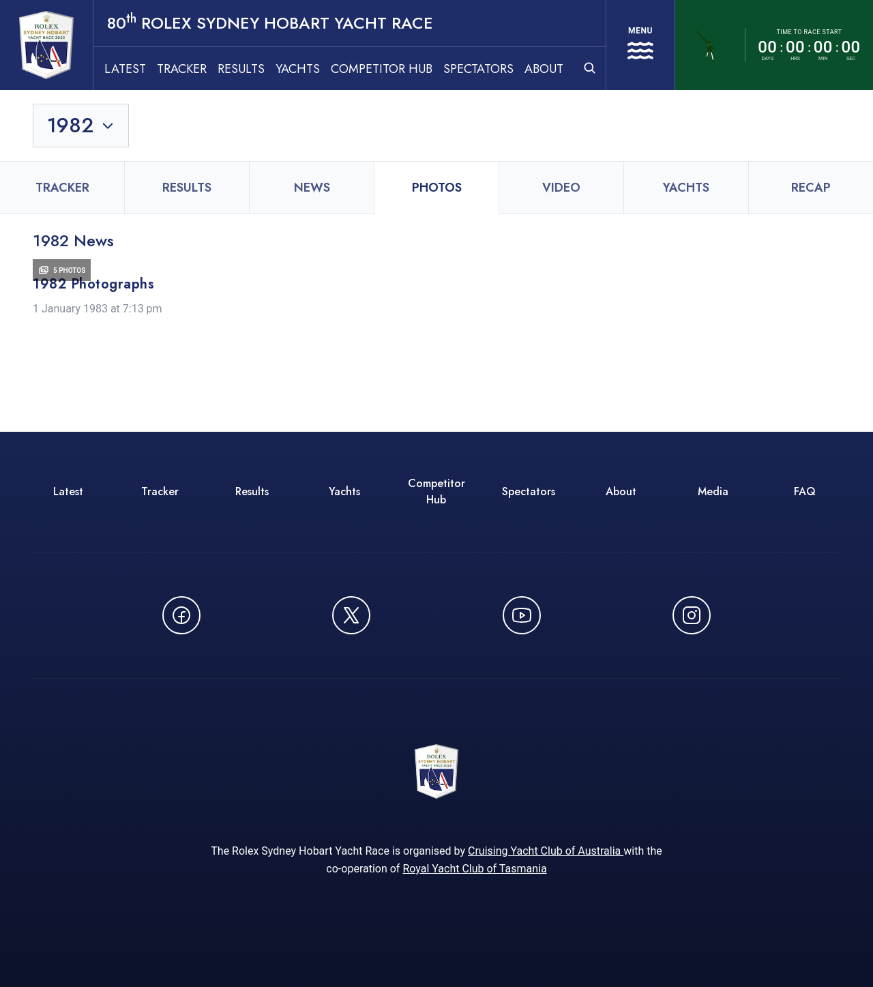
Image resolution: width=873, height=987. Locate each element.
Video (561, 187)
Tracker (182, 69)
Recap (811, 187)
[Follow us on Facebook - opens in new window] (181, 615)
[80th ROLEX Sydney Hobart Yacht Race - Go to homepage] (46, 45)
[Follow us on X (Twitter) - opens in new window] (351, 615)
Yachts (298, 69)
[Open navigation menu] (640, 45)
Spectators (478, 69)
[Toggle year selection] (81, 125)
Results (241, 69)
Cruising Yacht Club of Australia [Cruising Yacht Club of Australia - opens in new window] (545, 850)
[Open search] (589, 68)
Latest (125, 69)
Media (713, 491)
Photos (437, 187)
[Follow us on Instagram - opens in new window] (691, 615)
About (543, 69)
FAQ (805, 491)
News (312, 187)
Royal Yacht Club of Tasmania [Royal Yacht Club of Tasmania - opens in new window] (474, 868)
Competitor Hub (381, 69)
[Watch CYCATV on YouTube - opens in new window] (522, 615)
